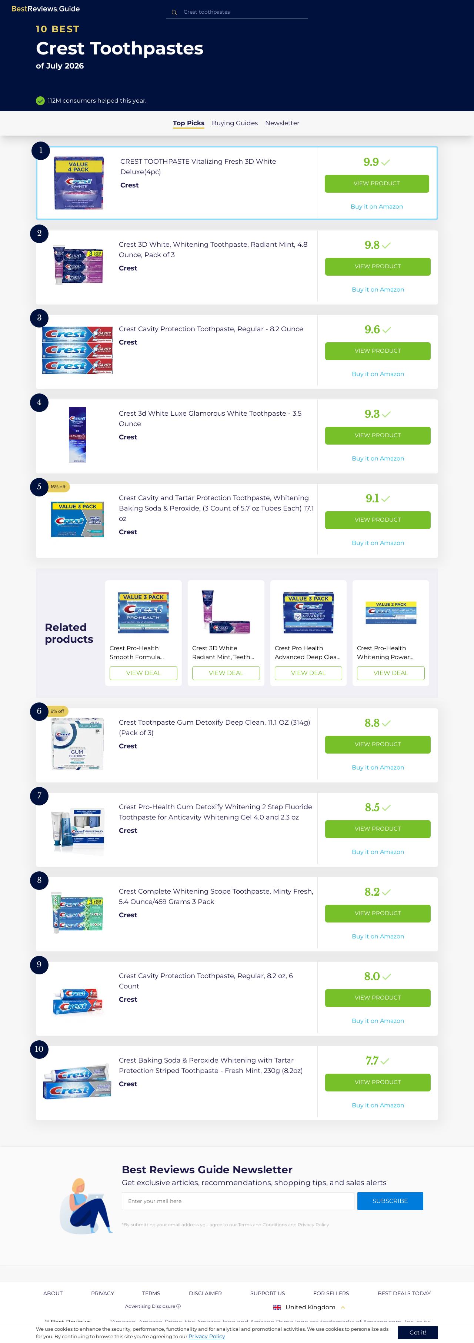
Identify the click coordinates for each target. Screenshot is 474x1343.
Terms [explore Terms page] (151, 1293)
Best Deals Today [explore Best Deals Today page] (404, 1293)
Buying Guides (235, 123)
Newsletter (282, 123)
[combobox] (237, 12)
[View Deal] (143, 633)
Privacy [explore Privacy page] (102, 1293)
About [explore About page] (53, 1293)
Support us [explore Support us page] (267, 1293)
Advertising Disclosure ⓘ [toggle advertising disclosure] (153, 1306)
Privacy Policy (206, 1336)
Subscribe (390, 1200)
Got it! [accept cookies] (418, 1332)
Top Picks (188, 123)
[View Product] (237, 183)
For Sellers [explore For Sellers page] (331, 1293)
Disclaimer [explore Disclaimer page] (205, 1293)
